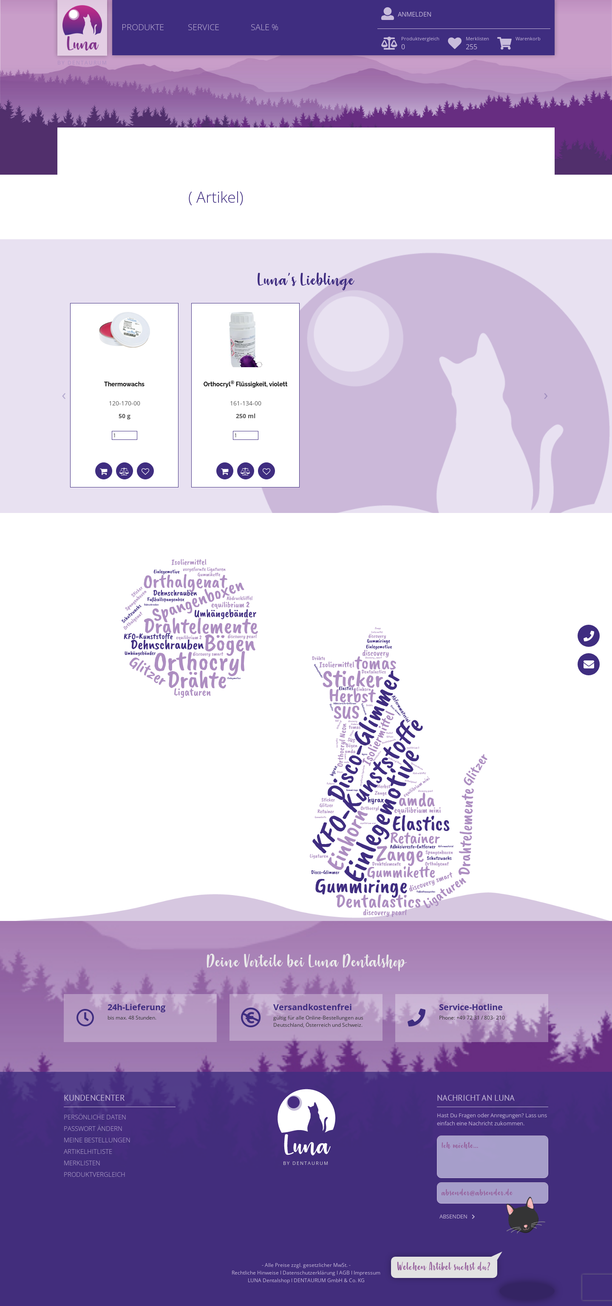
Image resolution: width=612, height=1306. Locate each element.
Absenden (453, 1216)
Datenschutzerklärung (309, 1272)
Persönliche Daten (95, 1117)
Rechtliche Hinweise (255, 1272)
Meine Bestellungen (97, 1140)
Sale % (264, 27)
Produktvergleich (94, 1174)
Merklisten (82, 1163)
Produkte (143, 27)
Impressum (367, 1272)
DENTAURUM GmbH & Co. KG (329, 1280)
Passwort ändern (93, 1128)
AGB (344, 1272)
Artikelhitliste (88, 1151)
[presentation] (64, 394)
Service (203, 27)
